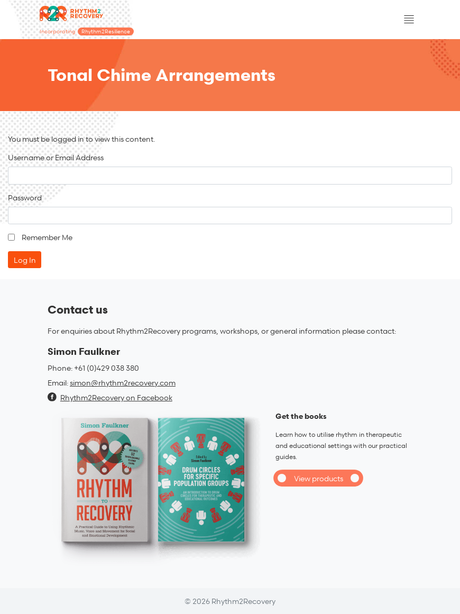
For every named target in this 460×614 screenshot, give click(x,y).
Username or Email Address (56, 157)
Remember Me (47, 237)
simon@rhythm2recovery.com (123, 383)
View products (318, 478)
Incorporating (87, 31)
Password (25, 198)
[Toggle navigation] (408, 20)
